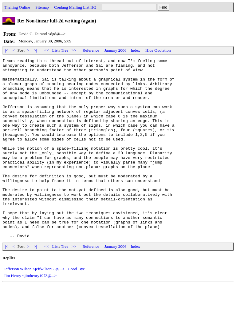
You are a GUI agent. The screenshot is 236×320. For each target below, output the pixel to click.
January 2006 (115, 50)
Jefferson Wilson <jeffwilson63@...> (34, 304)
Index (135, 50)
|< (6, 50)
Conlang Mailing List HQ (75, 7)
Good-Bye (76, 304)
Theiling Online (17, 7)
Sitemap (42, 7)
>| (35, 50)
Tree (64, 50)
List (55, 50)
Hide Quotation (158, 50)
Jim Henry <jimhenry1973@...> (30, 311)
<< (46, 50)
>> (74, 50)
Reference (91, 50)
